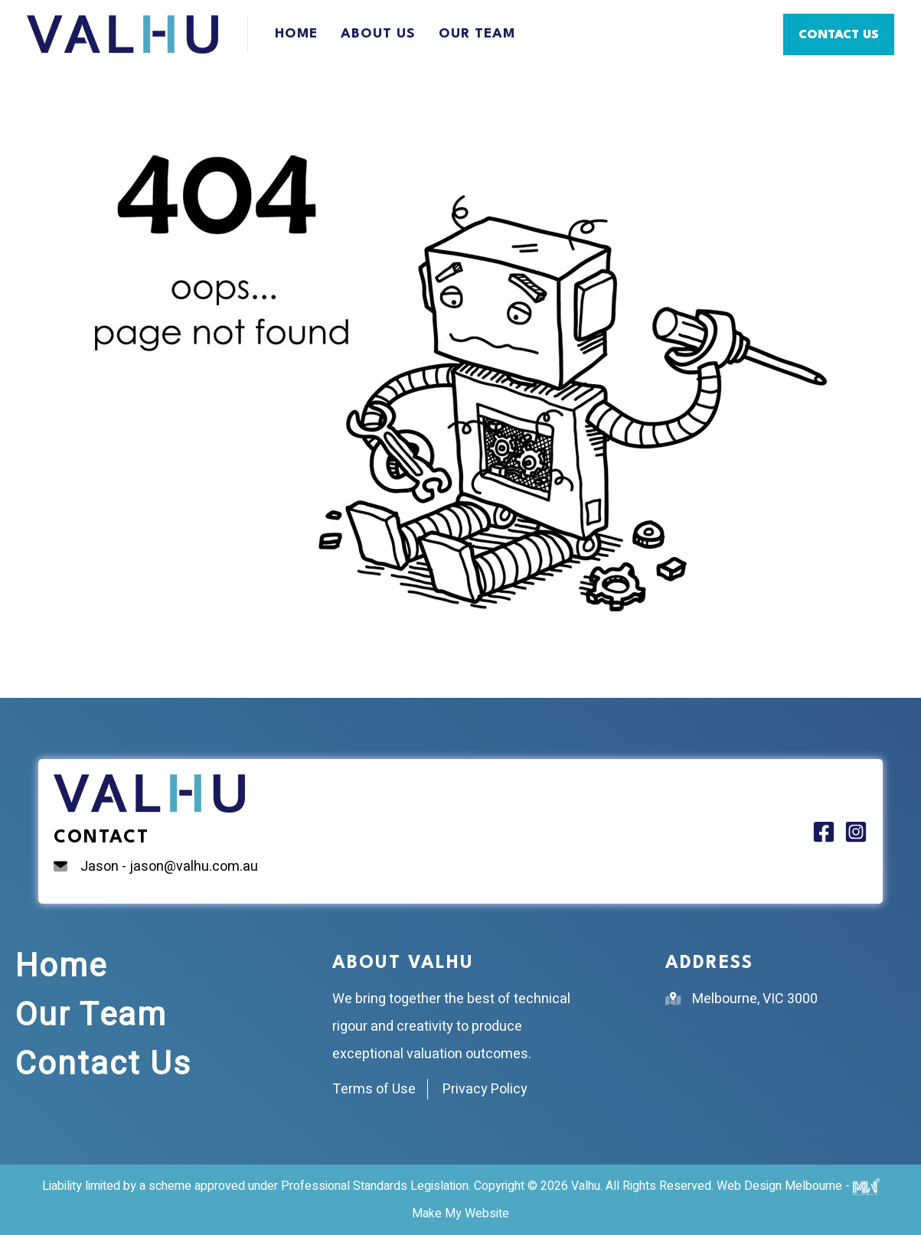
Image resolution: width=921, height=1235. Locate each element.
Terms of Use (374, 1089)
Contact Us (103, 1064)
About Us (378, 34)
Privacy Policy (485, 1089)
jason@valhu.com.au (193, 866)
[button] (838, 34)
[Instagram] (855, 831)
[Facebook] (823, 831)
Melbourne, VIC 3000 (755, 999)
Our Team (477, 34)
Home (296, 34)
